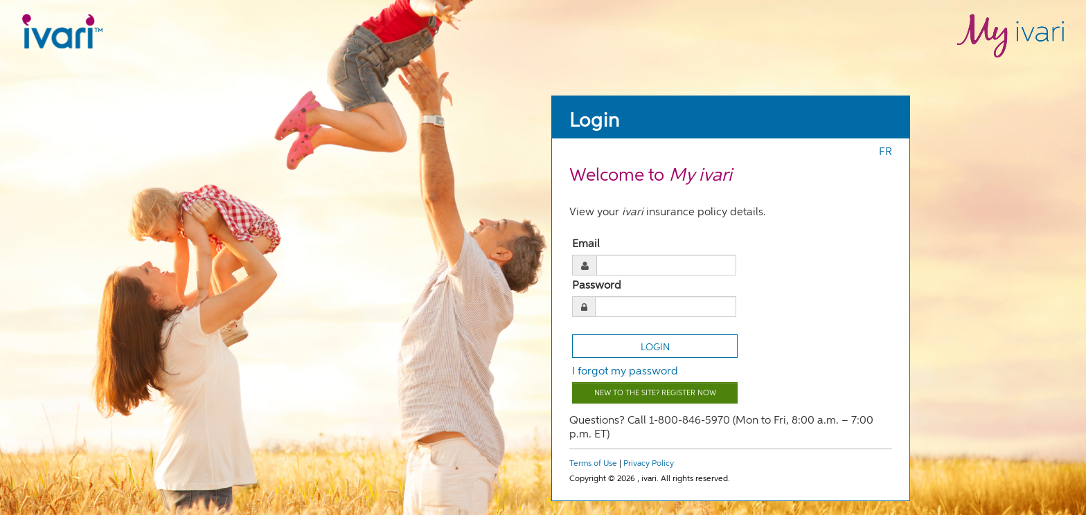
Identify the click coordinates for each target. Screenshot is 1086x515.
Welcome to (650, 176)
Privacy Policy (648, 464)
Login (594, 121)
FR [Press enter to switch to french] (885, 152)
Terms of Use (593, 464)
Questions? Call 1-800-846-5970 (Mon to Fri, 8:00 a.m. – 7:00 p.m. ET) (721, 427)
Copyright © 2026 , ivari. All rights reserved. (649, 479)
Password (596, 285)
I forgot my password (625, 371)
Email (586, 244)
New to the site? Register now (655, 393)
